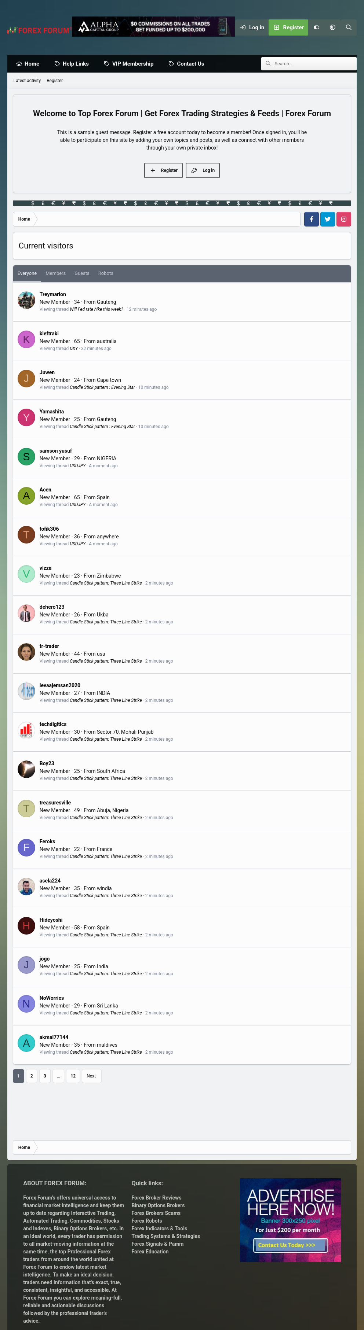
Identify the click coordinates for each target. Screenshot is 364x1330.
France (104, 849)
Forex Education (149, 1252)
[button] (332, 27)
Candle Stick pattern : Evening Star (102, 387)
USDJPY (77, 466)
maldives (107, 1045)
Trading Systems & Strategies (165, 1236)
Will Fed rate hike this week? (96, 309)
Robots (105, 273)
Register (55, 81)
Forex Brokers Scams (156, 1213)
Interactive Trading (92, 1213)
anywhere (108, 537)
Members (56, 273)
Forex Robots (146, 1221)
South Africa (111, 771)
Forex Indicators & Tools (159, 1228)
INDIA (103, 693)
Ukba (103, 615)
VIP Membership (134, 64)
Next (91, 1076)
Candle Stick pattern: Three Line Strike (106, 583)
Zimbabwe (109, 576)
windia (104, 889)
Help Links (78, 64)
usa (101, 654)
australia (107, 342)
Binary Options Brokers (79, 1228)
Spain (103, 498)
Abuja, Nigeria (112, 811)
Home (33, 64)
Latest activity (27, 81)
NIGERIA (106, 459)
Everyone (27, 273)
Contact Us (192, 64)
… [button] (58, 1076)
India (102, 967)
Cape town (109, 380)
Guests (82, 273)
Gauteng (106, 302)
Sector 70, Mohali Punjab (125, 732)
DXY (74, 348)
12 (73, 1076)
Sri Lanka (107, 1006)
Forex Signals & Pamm (157, 1244)
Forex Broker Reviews (156, 1198)
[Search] (349, 27)
